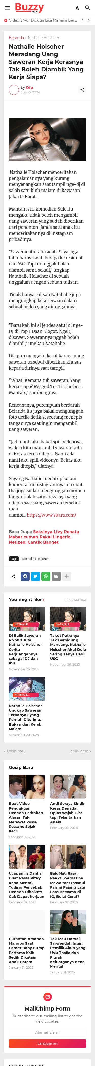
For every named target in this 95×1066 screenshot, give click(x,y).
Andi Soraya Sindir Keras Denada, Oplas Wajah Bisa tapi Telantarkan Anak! (67, 812)
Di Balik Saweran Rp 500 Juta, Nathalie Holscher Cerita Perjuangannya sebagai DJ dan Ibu (25, 649)
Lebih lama (78, 751)
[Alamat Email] (47, 1032)
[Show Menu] (7, 8)
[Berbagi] (82, 90)
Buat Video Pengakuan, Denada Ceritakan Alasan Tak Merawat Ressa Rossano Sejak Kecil (26, 817)
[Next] (88, 20)
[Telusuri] (88, 8)
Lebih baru (16, 751)
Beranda (16, 38)
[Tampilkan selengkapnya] (66, 576)
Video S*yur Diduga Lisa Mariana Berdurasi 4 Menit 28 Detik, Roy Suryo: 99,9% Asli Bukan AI (43, 20)
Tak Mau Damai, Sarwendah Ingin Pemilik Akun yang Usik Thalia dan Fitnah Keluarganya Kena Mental (68, 953)
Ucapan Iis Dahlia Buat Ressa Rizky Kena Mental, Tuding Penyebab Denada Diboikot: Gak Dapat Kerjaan (26, 885)
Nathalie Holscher (43, 38)
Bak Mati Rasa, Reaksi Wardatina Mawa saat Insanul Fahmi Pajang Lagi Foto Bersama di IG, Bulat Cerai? (67, 885)
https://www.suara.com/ (52, 515)
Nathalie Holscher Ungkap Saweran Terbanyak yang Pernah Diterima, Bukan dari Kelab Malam (25, 717)
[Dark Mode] (78, 8)
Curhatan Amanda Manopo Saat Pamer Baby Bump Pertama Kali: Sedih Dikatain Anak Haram (27, 950)
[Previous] (82, 20)
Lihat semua (75, 599)
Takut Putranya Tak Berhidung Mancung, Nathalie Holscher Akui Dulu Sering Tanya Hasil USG (68, 647)
